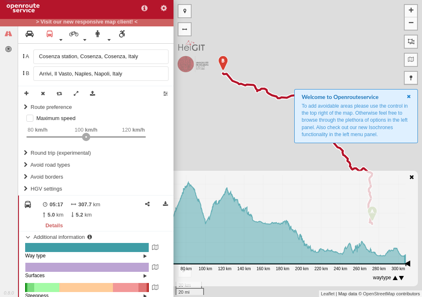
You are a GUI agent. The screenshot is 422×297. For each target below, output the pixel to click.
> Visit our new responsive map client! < (87, 22)
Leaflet (328, 293)
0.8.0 (9, 292)
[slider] (86, 137)
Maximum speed (55, 118)
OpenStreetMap (379, 293)
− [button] (411, 23)
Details (54, 225)
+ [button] (411, 11)
